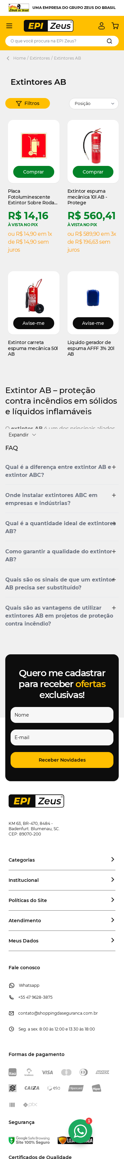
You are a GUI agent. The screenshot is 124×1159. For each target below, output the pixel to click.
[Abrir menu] (9, 26)
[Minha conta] (101, 25)
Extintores (40, 58)
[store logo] (48, 26)
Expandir (23, 435)
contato (26, 1013)
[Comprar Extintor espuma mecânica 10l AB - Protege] (93, 172)
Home (19, 58)
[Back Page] (9, 58)
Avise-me (33, 323)
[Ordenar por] (94, 103)
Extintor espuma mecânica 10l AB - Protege (87, 197)
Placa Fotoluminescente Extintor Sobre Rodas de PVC (32, 197)
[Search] (109, 41)
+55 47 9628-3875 (35, 997)
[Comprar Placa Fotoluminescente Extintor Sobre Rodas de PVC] (33, 172)
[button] (27, 103)
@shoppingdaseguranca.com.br (66, 1013)
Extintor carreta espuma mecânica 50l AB (33, 348)
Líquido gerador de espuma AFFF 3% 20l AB (90, 348)
